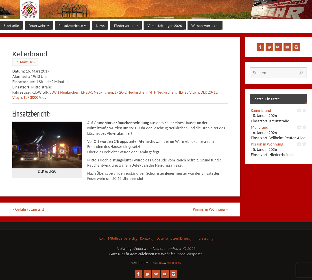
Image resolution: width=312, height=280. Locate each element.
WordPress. (173, 263)
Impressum (203, 238)
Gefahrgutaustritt (28, 209)
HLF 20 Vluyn (188, 92)
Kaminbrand (261, 110)
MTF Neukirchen (162, 92)
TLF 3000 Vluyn (36, 97)
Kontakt (146, 238)
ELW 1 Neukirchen (64, 92)
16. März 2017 (25, 62)
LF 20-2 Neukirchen (131, 92)
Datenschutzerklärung (173, 238)
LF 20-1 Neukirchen (97, 92)
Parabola (158, 263)
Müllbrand (259, 127)
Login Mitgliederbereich (117, 238)
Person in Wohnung (210, 209)
